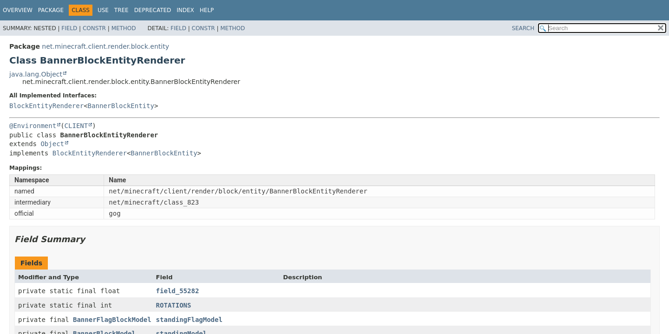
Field (69, 28)
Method (124, 28)
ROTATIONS (173, 305)
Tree (121, 10)
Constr (94, 28)
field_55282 (177, 291)
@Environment (32, 125)
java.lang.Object (35, 74)
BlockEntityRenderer (46, 105)
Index (185, 10)
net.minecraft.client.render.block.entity (105, 46)
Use (103, 10)
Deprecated (152, 10)
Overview (18, 10)
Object (52, 144)
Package (51, 10)
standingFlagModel (189, 319)
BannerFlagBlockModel (112, 319)
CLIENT (76, 125)
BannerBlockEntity (121, 105)
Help (207, 10)
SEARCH (523, 28)
